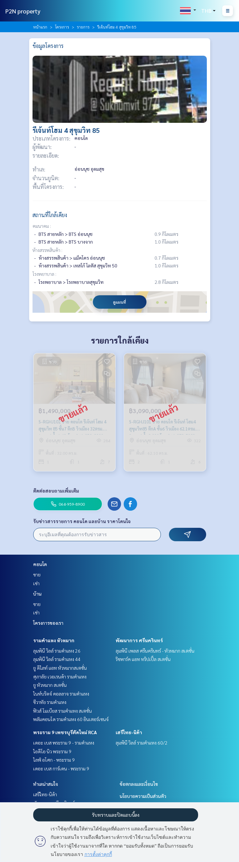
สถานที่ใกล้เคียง (50, 214)
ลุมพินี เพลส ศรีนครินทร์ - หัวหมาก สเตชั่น (155, 651)
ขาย (37, 574)
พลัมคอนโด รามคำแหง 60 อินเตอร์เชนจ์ (71, 719)
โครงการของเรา (48, 623)
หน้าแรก (40, 27)
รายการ (83, 27)
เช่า (36, 583)
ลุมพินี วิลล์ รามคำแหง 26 (56, 651)
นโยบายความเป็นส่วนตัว (143, 796)
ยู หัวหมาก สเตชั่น (50, 685)
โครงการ (62, 27)
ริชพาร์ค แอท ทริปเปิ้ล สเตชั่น (143, 659)
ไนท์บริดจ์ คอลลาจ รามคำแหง (61, 694)
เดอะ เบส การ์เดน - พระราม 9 (61, 768)
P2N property (23, 11)
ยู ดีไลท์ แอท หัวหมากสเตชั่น (60, 668)
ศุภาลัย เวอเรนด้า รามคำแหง (59, 676)
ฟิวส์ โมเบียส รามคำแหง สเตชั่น (62, 711)
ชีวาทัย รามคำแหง (49, 702)
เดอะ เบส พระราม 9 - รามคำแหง (63, 743)
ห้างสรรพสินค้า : (47, 250)
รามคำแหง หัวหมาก (53, 640)
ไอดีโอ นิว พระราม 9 (52, 751)
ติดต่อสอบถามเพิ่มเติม (56, 491)
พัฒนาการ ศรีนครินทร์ (139, 640)
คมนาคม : (42, 226)
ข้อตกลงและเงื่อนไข (139, 784)
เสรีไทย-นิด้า (129, 732)
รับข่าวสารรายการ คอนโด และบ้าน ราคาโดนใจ (82, 521)
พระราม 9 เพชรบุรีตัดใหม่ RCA (65, 732)
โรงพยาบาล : (44, 274)
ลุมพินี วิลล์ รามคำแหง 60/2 (142, 743)
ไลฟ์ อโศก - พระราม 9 (54, 760)
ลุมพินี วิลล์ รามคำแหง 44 (56, 659)
